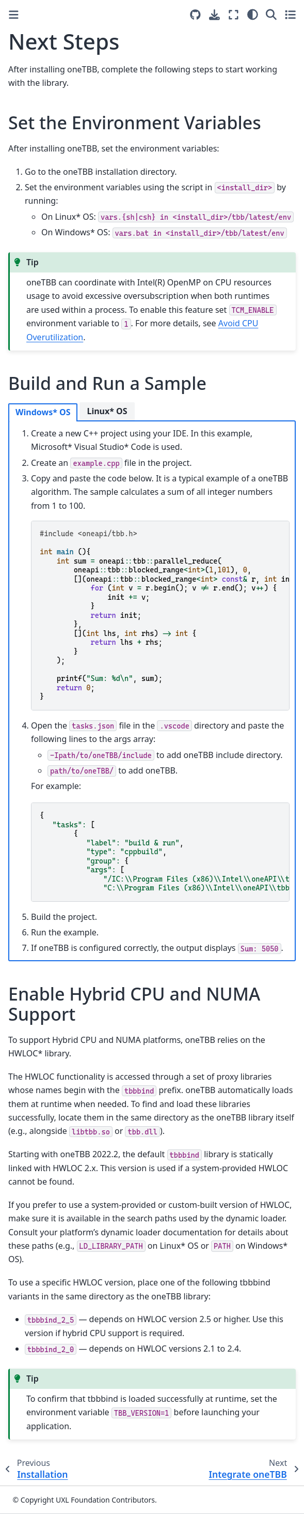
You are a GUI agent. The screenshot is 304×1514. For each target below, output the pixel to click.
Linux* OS (107, 411)
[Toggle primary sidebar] (13, 14)
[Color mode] (252, 14)
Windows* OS (42, 412)
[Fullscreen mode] (233, 14)
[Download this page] (214, 14)
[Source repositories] (195, 14)
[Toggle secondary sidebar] (290, 14)
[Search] (271, 14)
